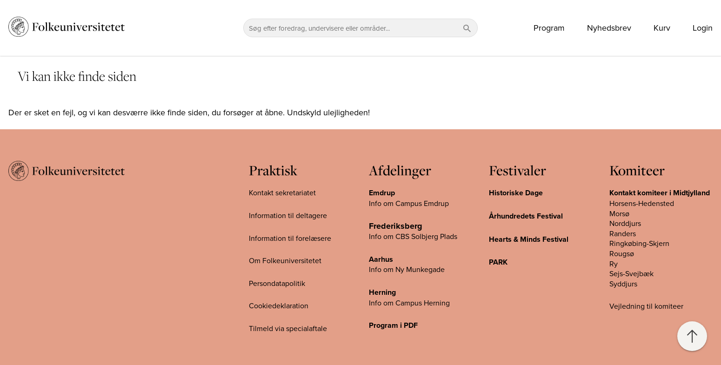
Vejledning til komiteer (646, 306)
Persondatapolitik (277, 283)
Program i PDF (393, 325)
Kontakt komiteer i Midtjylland (659, 192)
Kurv (662, 28)
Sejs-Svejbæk (631, 273)
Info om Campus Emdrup (409, 203)
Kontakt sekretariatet (282, 192)
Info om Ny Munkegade (407, 269)
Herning (382, 292)
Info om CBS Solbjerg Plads (413, 236)
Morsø (619, 213)
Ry (613, 264)
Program (549, 28)
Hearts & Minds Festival (528, 239)
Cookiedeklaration (278, 305)
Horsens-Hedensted (641, 203)
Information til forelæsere (290, 238)
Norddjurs (625, 223)
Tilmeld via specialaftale (288, 328)
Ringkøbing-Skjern (639, 243)
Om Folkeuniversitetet (285, 260)
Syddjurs (623, 284)
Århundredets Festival (526, 216)
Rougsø (621, 253)
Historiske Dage (516, 192)
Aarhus (381, 259)
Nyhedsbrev (609, 28)
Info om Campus (396, 303)
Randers (622, 233)
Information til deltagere (288, 215)
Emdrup (382, 192)
